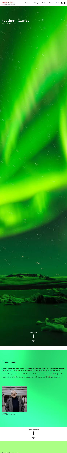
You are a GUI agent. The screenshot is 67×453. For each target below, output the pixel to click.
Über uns (27, 3)
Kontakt (51, 3)
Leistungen (36, 3)
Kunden (44, 3)
